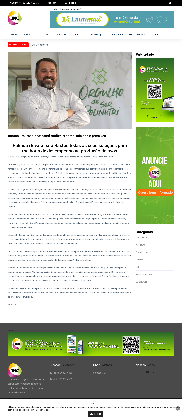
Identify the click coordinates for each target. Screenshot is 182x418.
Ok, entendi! (95, 414)
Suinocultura (141, 282)
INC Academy (94, 34)
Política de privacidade (40, 410)
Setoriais (62, 34)
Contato (155, 34)
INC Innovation (115, 34)
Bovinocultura (142, 252)
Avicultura (140, 245)
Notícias (139, 260)
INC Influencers (137, 34)
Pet (77, 34)
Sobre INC (28, 34)
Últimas (44, 34)
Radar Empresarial (144, 274)
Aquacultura (141, 237)
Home (14, 34)
